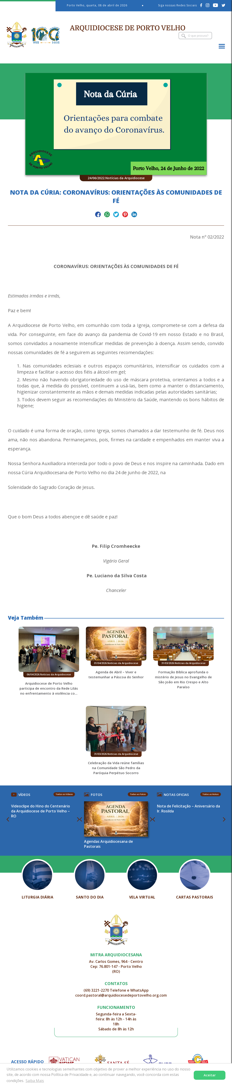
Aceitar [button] (210, 1075)
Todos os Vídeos (64, 794)
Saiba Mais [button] (35, 1080)
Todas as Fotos (137, 794)
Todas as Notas (210, 794)
